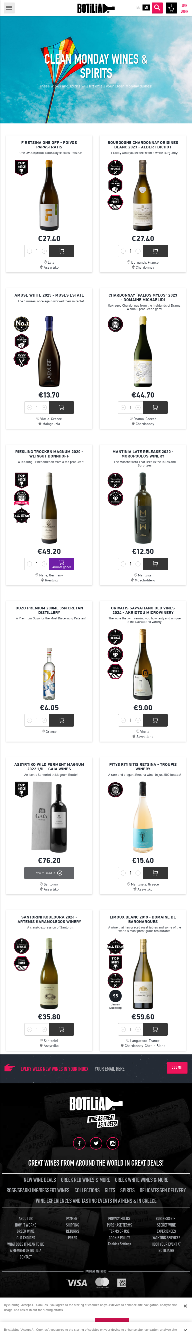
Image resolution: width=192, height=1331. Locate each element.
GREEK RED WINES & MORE (85, 1180)
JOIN (184, 5)
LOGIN (184, 11)
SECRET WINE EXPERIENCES (166, 1228)
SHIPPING (72, 1225)
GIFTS (110, 1190)
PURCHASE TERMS (119, 1225)
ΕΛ (138, 7)
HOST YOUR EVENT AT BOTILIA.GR (166, 1248)
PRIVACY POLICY (119, 1218)
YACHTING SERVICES (166, 1238)
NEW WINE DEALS (40, 1180)
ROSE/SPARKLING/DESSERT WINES (38, 1190)
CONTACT (26, 1257)
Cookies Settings (119, 1244)
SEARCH (157, 7)
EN (146, 7)
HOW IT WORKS (25, 1225)
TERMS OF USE (119, 1231)
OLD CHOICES (25, 1238)
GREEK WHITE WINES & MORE (141, 1180)
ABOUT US (25, 1218)
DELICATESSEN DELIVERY (163, 1190)
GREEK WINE (25, 1231)
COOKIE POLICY (119, 1238)
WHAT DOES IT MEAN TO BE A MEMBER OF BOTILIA (25, 1248)
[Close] (185, 1306)
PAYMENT (72, 1218)
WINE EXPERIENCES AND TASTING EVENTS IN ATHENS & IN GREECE (96, 1201)
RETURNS (72, 1231)
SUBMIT (177, 1067)
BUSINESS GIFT (166, 1218)
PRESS (72, 1238)
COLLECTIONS (87, 1190)
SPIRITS (127, 1190)
